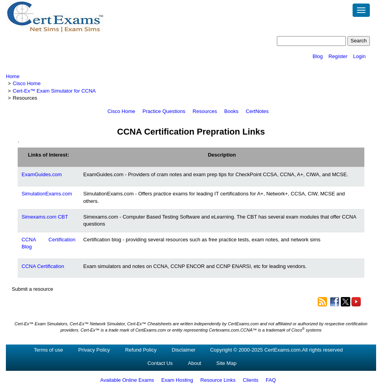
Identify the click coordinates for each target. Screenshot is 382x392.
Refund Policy (140, 350)
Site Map (226, 363)
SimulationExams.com (47, 194)
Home (13, 76)
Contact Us (160, 363)
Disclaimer (184, 350)
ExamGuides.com (42, 174)
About (194, 363)
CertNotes (257, 111)
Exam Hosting (177, 380)
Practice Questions (163, 111)
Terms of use (48, 350)
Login (359, 56)
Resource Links (218, 380)
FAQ (271, 380)
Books (231, 111)
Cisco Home (27, 83)
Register (337, 56)
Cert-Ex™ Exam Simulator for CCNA (54, 91)
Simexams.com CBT (45, 217)
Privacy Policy (94, 350)
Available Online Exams (127, 380)
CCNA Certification (43, 266)
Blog (318, 56)
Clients (250, 380)
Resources (205, 111)
